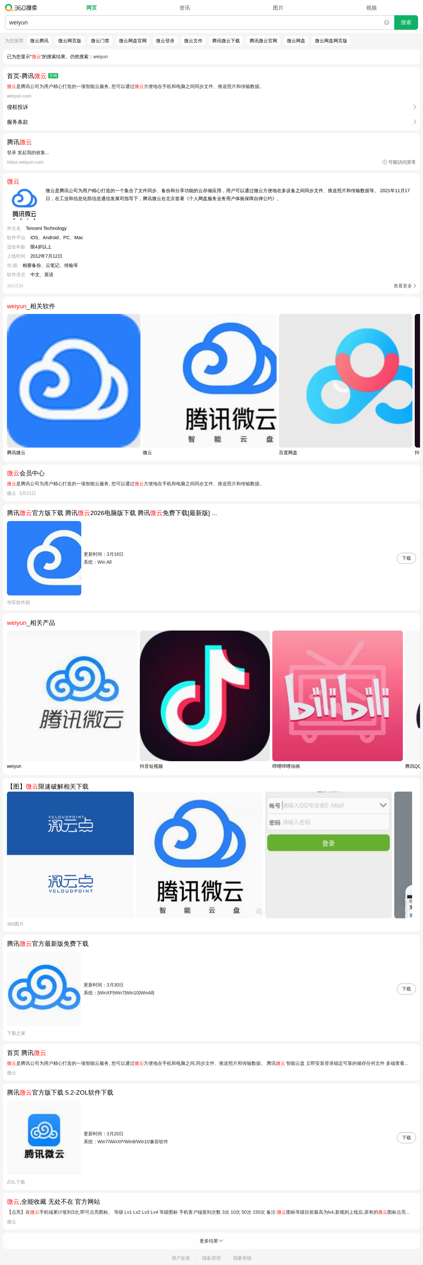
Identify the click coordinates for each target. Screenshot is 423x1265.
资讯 (184, 8)
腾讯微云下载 (226, 40)
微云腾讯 (39, 40)
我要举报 (242, 1258)
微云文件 (193, 40)
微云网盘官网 (133, 40)
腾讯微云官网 (263, 40)
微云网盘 (296, 40)
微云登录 (165, 40)
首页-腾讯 (32, 75)
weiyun (100, 56)
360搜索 (22, 7)
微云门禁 (100, 40)
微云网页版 (69, 40)
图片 (278, 8)
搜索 (406, 22)
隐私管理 (211, 1258)
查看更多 (403, 285)
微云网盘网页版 (331, 40)
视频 (371, 8)
